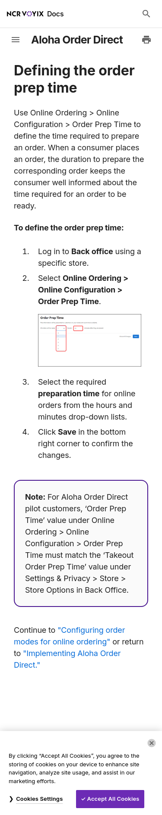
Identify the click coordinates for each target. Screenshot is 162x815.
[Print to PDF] (146, 39)
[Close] (151, 743)
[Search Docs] (146, 13)
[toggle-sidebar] (15, 39)
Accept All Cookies (113, 798)
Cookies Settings (39, 798)
